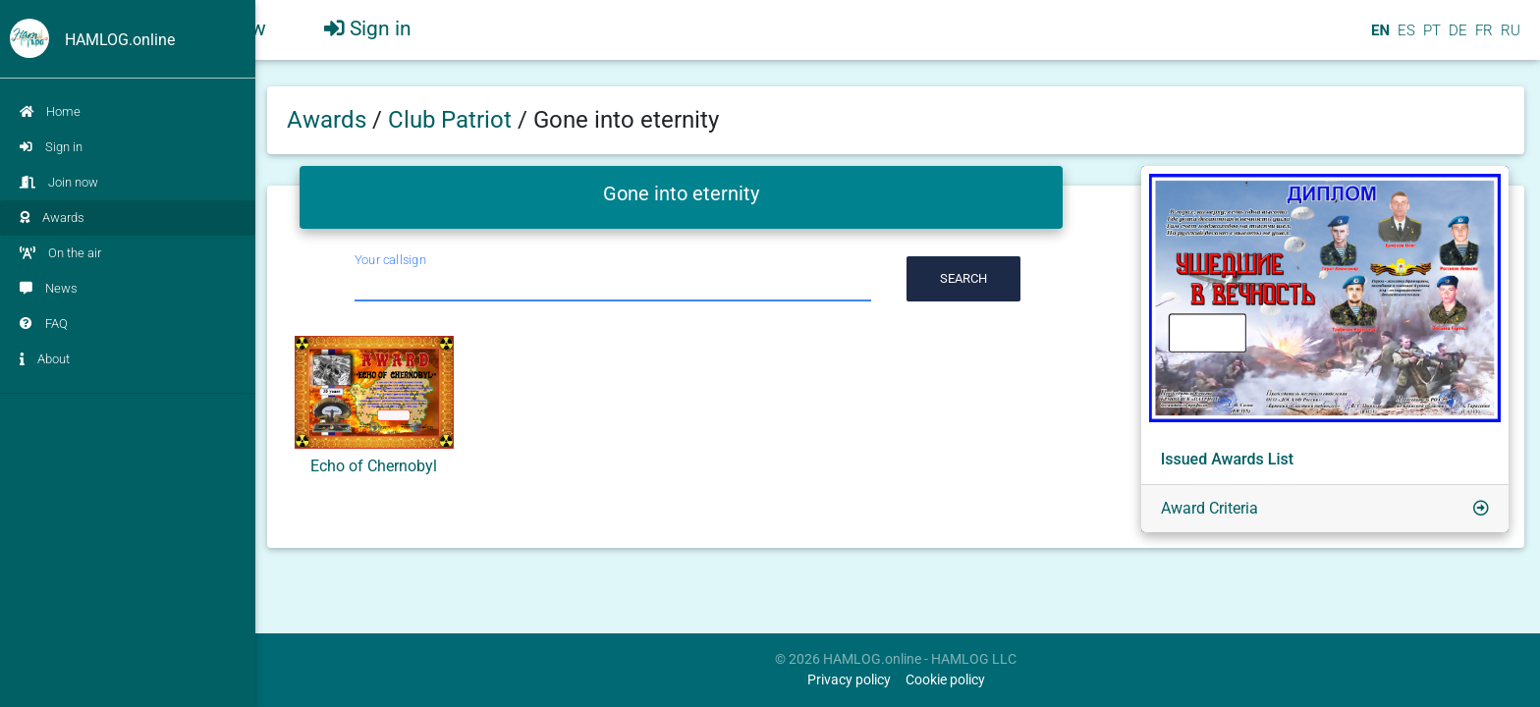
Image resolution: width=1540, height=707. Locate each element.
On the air (60, 252)
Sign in (51, 146)
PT (1430, 38)
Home (50, 111)
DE (1456, 38)
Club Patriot (453, 120)
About (45, 359)
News (49, 288)
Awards (52, 217)
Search (963, 278)
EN (1378, 38)
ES (1404, 38)
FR (1482, 38)
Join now (59, 182)
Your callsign (390, 259)
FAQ (44, 323)
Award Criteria (1209, 508)
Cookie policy (945, 680)
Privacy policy (849, 680)
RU (1510, 38)
